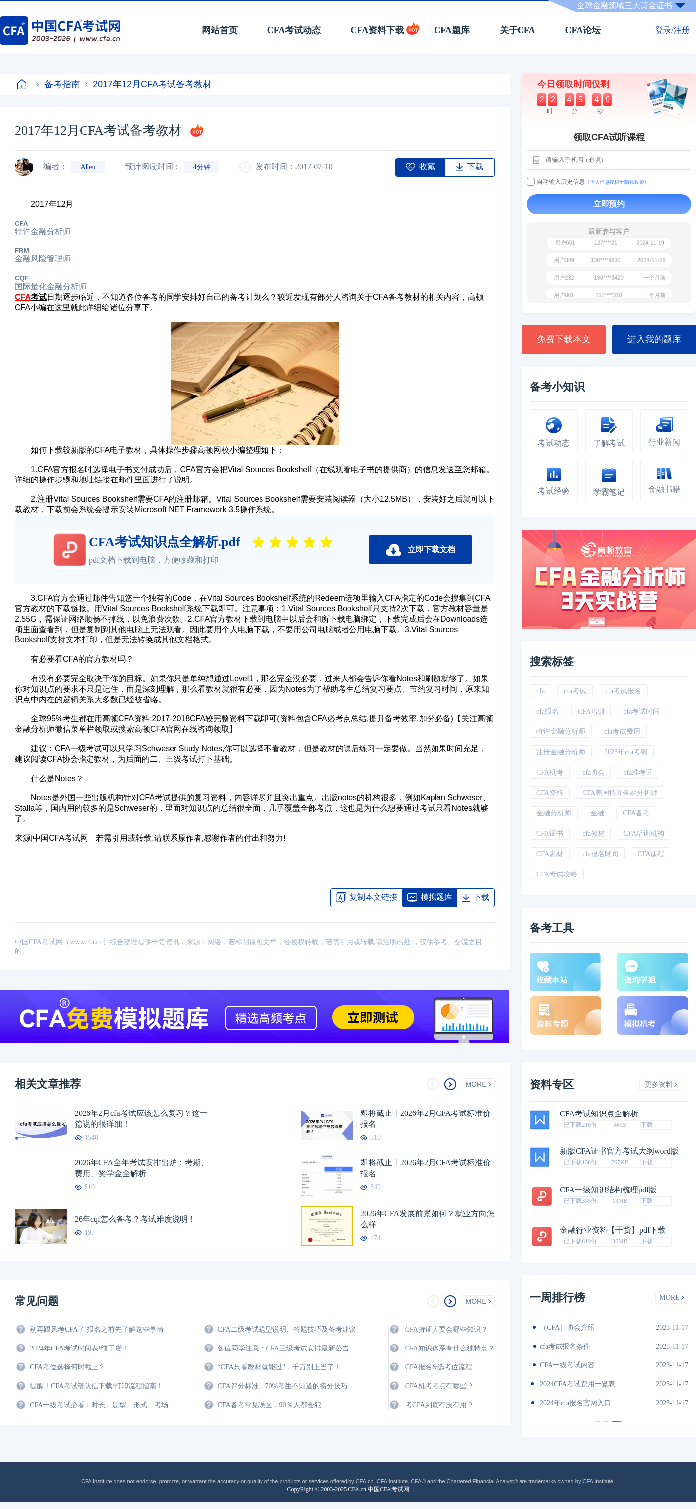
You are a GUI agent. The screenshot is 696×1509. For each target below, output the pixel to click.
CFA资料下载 (377, 30)
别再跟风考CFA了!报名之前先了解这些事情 (97, 1329)
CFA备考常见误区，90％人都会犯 (269, 1405)
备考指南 (58, 84)
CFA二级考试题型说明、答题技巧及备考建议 (286, 1329)
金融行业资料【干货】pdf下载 (613, 1230)
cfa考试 (575, 691)
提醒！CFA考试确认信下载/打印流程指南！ (96, 1386)
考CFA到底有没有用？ (439, 1405)
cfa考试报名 (623, 691)
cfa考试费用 (622, 731)
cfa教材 (593, 833)
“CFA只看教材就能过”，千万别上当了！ (279, 1367)
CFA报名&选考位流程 (438, 1367)
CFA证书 (549, 833)
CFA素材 (549, 854)
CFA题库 (452, 30)
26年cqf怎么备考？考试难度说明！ (135, 1219)
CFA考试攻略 (556, 874)
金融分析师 (553, 813)
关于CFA (517, 30)
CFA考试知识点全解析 (599, 1114)
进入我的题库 (654, 339)
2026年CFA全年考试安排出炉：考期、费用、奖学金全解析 (142, 1168)
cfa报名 (547, 711)
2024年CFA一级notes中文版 (581, 1346)
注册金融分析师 (560, 752)
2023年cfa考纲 (625, 752)
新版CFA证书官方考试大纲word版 (619, 1151)
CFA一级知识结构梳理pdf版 (608, 1190)
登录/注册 (672, 30)
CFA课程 (650, 854)
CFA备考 (636, 813)
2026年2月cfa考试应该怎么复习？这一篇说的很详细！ (141, 1118)
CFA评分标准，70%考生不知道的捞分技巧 (282, 1386)
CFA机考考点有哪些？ (439, 1386)
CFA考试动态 (294, 30)
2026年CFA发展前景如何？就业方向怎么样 (427, 1219)
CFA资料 (549, 792)
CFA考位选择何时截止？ (67, 1367)
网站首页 (220, 30)
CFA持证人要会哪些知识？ (446, 1329)
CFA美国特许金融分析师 (620, 792)
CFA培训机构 (643, 833)
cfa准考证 (638, 772)
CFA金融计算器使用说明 (577, 1384)
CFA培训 (591, 711)
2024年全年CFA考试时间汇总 (584, 1403)
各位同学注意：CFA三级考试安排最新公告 (282, 1348)
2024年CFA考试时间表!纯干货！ (79, 1348)
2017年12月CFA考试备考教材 (148, 84)
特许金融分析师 (560, 731)
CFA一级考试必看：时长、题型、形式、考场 (99, 1405)
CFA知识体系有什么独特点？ (450, 1348)
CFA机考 (549, 772)
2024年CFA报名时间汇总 (577, 1365)
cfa (540, 691)
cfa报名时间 (600, 854)
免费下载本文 (564, 339)
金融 (597, 813)
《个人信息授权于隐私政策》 (617, 182)
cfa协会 (593, 772)
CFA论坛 (583, 30)
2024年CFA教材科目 (571, 1327)
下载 (647, 1124)
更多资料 (661, 1084)
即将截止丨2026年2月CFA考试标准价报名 (425, 1118)
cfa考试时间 (641, 711)
